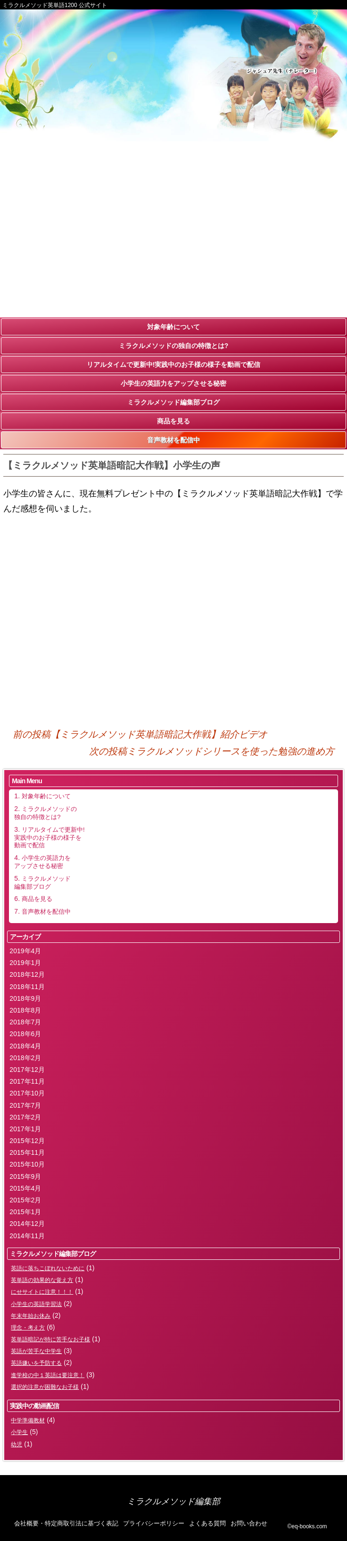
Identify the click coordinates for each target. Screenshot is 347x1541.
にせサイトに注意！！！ (42, 1292)
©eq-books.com (307, 1526)
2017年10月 (27, 1093)
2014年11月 (27, 1236)
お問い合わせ (249, 1523)
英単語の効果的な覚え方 (42, 1280)
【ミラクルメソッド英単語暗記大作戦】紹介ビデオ (140, 734)
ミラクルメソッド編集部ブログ (173, 402)
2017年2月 (25, 1117)
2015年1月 (25, 1212)
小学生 (19, 1432)
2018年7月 (25, 1022)
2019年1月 (25, 962)
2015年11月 (27, 1152)
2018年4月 (25, 1046)
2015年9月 (25, 1176)
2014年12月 (27, 1223)
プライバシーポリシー (153, 1523)
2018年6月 (25, 1034)
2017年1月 (25, 1129)
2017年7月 (25, 1105)
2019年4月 (25, 951)
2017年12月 (27, 1069)
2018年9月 (25, 998)
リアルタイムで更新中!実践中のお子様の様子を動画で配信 (174, 364)
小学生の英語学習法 (36, 1304)
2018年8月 (25, 1010)
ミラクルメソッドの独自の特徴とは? (174, 345)
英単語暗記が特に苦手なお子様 (50, 1339)
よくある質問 (207, 1523)
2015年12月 (27, 1140)
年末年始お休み (30, 1316)
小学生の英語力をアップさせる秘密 (173, 383)
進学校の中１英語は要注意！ (47, 1375)
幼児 (16, 1444)
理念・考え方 (28, 1327)
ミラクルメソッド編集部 (173, 1501)
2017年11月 (27, 1081)
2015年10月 (27, 1164)
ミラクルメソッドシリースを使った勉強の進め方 (211, 751)
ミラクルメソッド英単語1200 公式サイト (54, 5)
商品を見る (173, 421)
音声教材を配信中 (173, 440)
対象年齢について (173, 327)
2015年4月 (25, 1188)
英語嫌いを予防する (36, 1363)
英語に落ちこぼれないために (47, 1268)
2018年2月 (25, 1058)
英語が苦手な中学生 (36, 1351)
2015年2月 (25, 1200)
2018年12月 (27, 974)
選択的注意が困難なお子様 (45, 1387)
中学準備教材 (28, 1420)
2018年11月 (27, 986)
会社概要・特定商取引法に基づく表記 (66, 1523)
